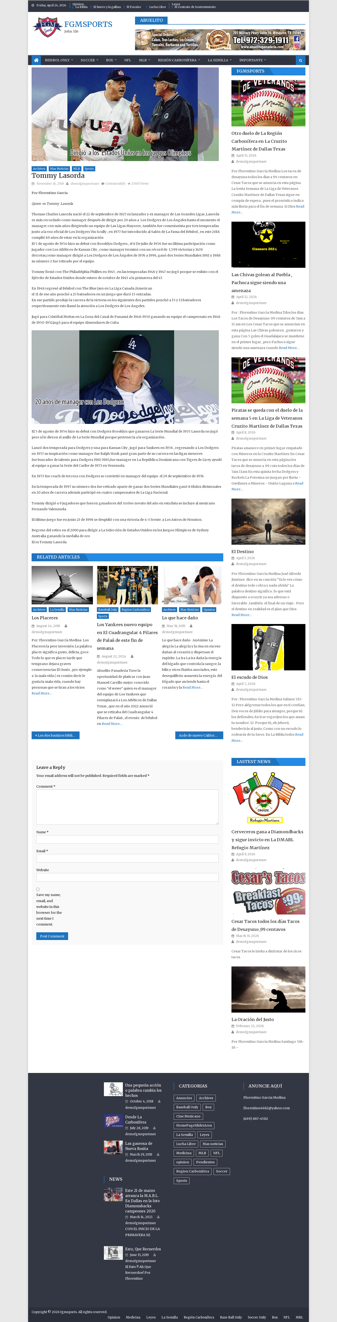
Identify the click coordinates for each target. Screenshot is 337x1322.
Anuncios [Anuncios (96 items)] (184, 1098)
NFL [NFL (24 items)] (216, 1153)
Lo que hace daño (180, 618)
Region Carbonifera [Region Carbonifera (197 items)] (192, 1171)
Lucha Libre (157, 7)
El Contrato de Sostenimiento (195, 7)
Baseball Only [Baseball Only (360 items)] (187, 1107)
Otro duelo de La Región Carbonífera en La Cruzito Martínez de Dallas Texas (259, 141)
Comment (45, 786)
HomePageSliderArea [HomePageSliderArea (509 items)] (194, 1125)
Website (42, 870)
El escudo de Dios (249, 677)
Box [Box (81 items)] (208, 1107)
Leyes (176, 4)
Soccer (88, 60)
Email (42, 851)
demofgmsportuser (84, 184)
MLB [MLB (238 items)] (202, 1153)
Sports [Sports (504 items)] (181, 1181)
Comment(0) (115, 184)
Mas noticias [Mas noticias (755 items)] (213, 1144)
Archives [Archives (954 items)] (206, 1098)
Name (42, 832)
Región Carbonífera (177, 60)
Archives (39, 168)
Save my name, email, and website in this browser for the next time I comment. (49, 909)
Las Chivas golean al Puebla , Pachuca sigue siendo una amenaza (261, 282)
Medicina (133, 1317)
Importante (251, 60)
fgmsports (88, 24)
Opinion (78, 4)
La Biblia (81, 7)
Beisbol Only (57, 60)
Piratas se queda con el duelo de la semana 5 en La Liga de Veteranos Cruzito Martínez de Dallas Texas (267, 418)
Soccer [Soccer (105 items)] (221, 1171)
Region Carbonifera (136, 609)
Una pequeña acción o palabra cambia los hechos (143, 1090)
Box (109, 60)
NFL (127, 60)
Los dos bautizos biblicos (58, 735)
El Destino (242, 551)
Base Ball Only (231, 1317)
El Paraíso (134, 7)
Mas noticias (59, 168)
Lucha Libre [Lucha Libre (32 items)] (186, 1144)
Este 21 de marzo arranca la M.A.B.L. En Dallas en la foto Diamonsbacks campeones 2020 (142, 1200)
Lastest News (254, 761)
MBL (299, 1317)
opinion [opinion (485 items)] (182, 1162)
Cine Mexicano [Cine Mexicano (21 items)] (188, 1116)
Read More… (42, 693)
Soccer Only (257, 1317)
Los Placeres (45, 618)
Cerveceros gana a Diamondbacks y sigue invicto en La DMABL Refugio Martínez (267, 839)
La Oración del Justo (252, 1019)
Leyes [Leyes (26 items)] (204, 1135)
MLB (143, 60)
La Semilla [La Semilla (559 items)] (184, 1135)
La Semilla (218, 60)
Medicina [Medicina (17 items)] (183, 1153)
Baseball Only (107, 609)
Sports (89, 168)
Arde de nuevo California (199, 735)
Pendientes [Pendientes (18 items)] (205, 1162)
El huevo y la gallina (107, 7)
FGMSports (250, 71)
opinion (209, 609)
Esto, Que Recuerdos (143, 1249)
